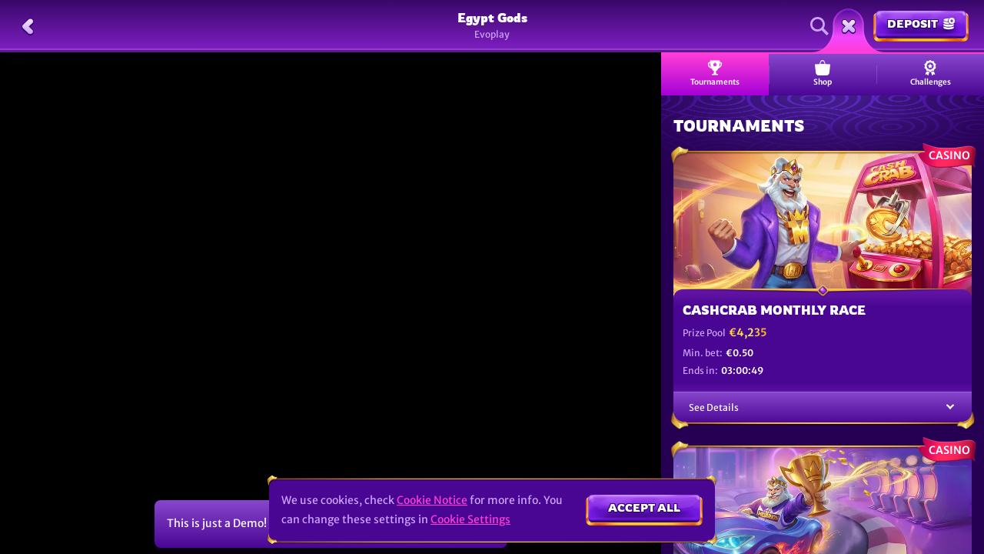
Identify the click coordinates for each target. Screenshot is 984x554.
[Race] (848, 26)
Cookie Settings (470, 519)
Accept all (644, 507)
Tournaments (715, 73)
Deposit (921, 23)
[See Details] (950, 407)
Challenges (930, 73)
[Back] (27, 26)
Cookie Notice (432, 500)
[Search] (819, 26)
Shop (822, 73)
